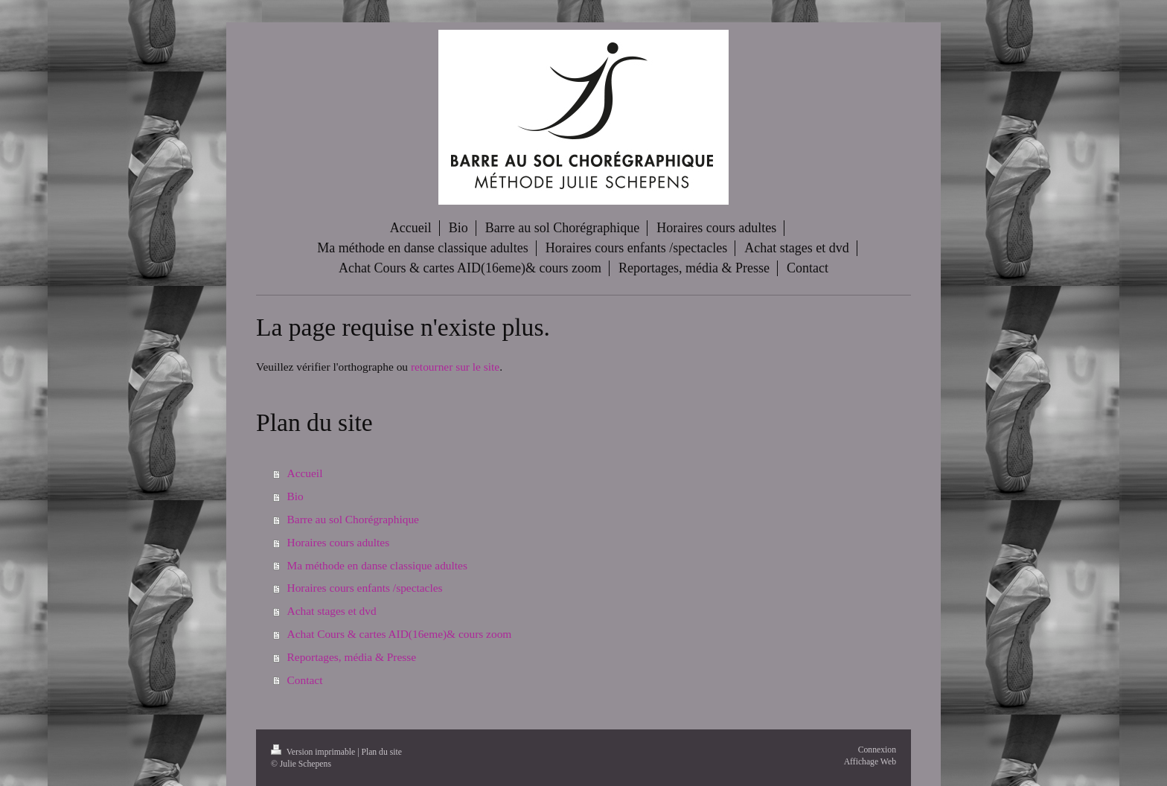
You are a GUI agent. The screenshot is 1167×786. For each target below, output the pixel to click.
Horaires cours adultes (338, 542)
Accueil (305, 473)
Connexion (877, 750)
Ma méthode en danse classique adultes (377, 565)
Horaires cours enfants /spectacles (365, 587)
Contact (305, 680)
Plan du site (381, 752)
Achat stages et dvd (332, 610)
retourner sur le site (455, 366)
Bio (295, 496)
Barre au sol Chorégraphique (353, 519)
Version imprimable (314, 752)
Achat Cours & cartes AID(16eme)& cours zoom (399, 633)
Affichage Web (870, 762)
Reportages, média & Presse (352, 657)
